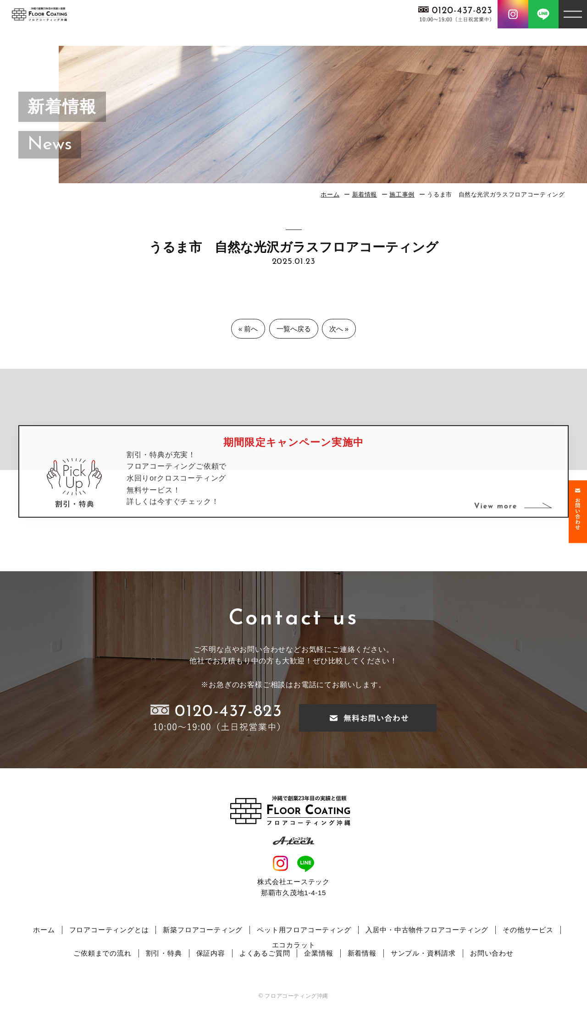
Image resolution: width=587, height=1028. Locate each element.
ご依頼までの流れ (102, 953)
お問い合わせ (492, 953)
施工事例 (402, 194)
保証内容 (210, 953)
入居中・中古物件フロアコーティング (427, 930)
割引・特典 (164, 953)
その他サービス (528, 930)
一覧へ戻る (294, 329)
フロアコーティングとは (109, 930)
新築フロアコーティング (203, 930)
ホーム (330, 194)
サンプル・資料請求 (423, 953)
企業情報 (318, 953)
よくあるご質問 (264, 953)
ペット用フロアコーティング (304, 930)
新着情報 (364, 194)
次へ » (339, 329)
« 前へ (248, 329)
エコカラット (294, 945)
